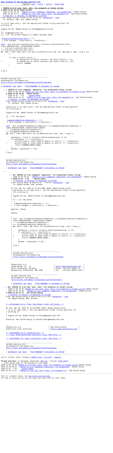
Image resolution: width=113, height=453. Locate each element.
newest (57, 426)
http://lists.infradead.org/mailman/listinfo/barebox (26, 98)
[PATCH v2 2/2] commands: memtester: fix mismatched (46, 14)
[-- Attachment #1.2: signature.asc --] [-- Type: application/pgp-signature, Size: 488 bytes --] (33, 398)
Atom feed (63, 5)
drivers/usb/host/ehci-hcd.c (15, 46)
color (44, 5)
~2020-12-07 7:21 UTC (41, 426)
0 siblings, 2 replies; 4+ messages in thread (24, 18)
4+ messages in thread (49, 103)
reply (19, 103)
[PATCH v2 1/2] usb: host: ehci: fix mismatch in (45, 16)
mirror (53, 5)
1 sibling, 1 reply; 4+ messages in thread (28, 118)
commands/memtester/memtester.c (22, 143)
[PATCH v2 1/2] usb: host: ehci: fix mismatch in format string (55, 109)
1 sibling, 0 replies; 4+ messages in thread (29, 352)
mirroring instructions (39, 448)
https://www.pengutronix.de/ (64, 393)
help (37, 5)
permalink (47, 20)
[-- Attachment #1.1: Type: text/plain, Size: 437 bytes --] (34, 363)
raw (56, 20)
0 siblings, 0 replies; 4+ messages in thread (35, 215)
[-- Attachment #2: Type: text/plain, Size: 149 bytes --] (33, 404)
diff (3, 52)
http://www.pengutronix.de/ (68, 318)
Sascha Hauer (35, 113)
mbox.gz (44, 431)
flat (28, 103)
